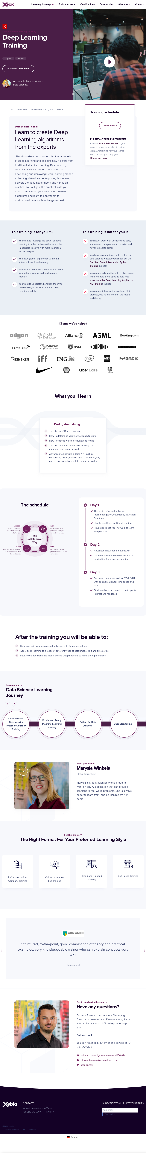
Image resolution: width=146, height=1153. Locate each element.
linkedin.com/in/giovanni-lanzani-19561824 (103, 1055)
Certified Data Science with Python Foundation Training (16, 724)
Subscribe (110, 1114)
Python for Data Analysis (88, 724)
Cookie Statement (29, 1130)
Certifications (87, 4)
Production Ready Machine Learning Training (52, 724)
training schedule (38, 110)
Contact (139, 4)
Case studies (107, 4)
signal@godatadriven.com (34, 1108)
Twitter (49, 1108)
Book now (109, 125)
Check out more (99, 158)
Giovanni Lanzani (108, 143)
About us (123, 4)
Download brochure (18, 68)
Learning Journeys (41, 4)
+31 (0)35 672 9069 (32, 1112)
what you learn (19, 110)
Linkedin (50, 1112)
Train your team (67, 4)
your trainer (56, 110)
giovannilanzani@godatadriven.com (99, 1060)
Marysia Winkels (34, 81)
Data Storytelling (123, 724)
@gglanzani (87, 1065)
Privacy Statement (12, 1130)
